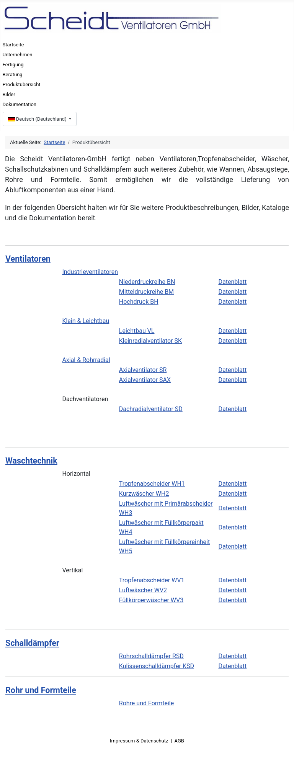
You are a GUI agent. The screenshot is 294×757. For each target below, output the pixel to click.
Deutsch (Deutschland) (38, 119)
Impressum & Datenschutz (139, 741)
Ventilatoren (28, 259)
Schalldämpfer (32, 643)
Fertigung (13, 64)
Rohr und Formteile (40, 690)
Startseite (13, 45)
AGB (179, 741)
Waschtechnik (31, 460)
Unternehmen (18, 54)
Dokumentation (20, 104)
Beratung (13, 74)
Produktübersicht (22, 84)
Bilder (9, 94)
